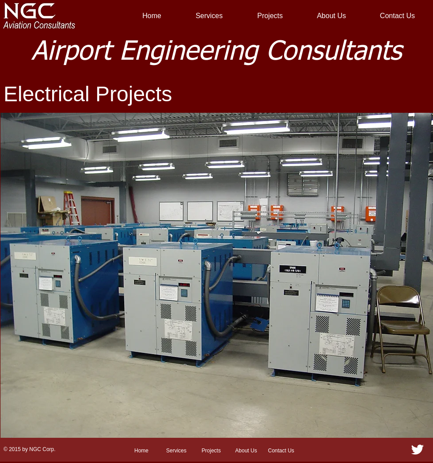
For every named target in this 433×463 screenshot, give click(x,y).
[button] (216, 276)
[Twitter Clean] (417, 449)
